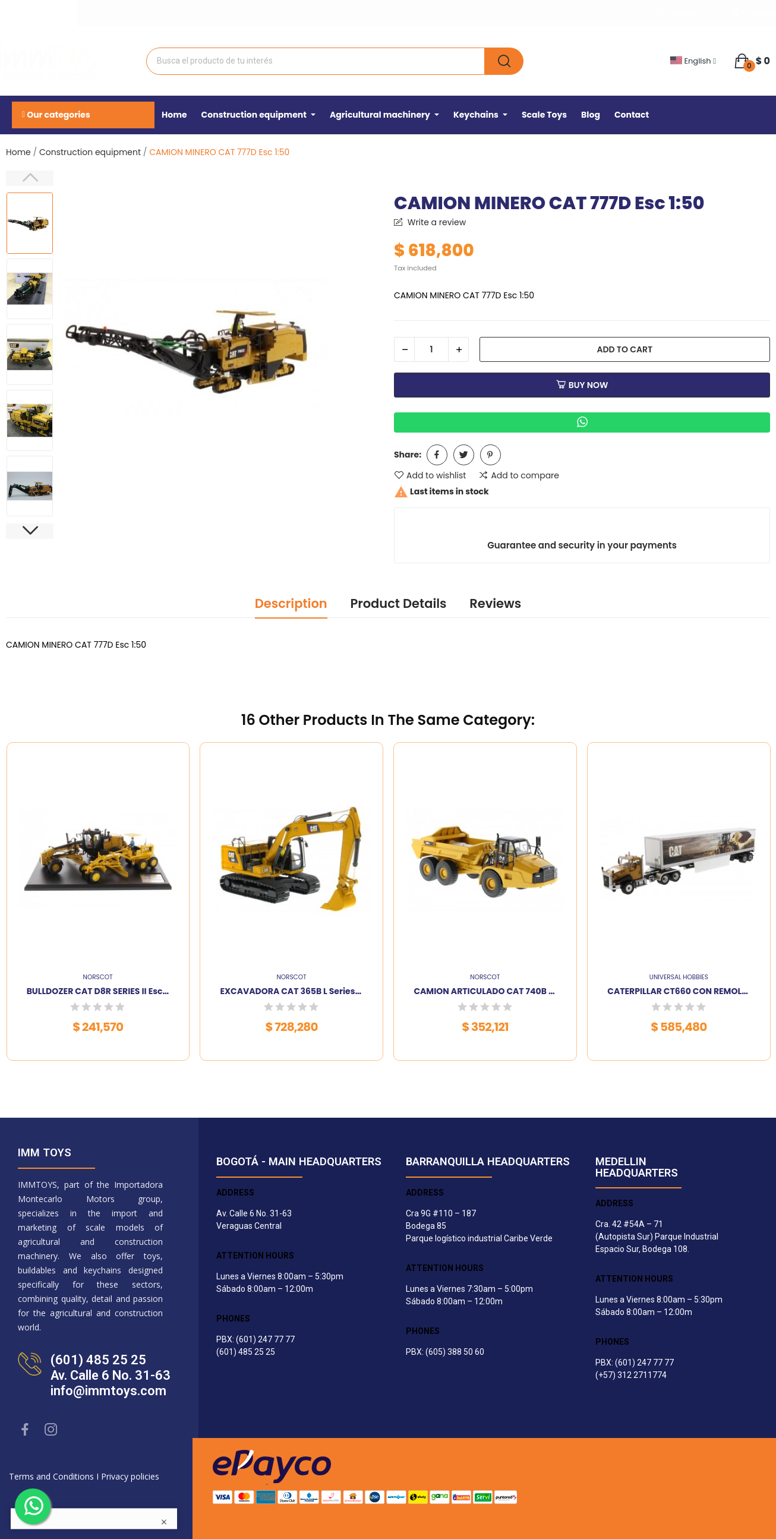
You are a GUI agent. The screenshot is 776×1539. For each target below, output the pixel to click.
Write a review (435, 222)
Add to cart (624, 349)
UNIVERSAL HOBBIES (678, 978)
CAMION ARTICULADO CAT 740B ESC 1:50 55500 (485, 991)
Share (437, 454)
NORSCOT (98, 978)
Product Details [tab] (398, 603)
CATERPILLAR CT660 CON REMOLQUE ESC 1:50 (678, 991)
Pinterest (490, 454)
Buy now (582, 385)
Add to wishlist (430, 475)
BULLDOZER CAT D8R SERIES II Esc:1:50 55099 (98, 991)
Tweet (463, 454)
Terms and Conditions (51, 1476)
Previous (29, 178)
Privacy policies (130, 1476)
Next (29, 531)
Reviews (495, 603)
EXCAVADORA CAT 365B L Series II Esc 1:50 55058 (291, 991)
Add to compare (518, 475)
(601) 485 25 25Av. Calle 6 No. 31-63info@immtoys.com (111, 1375)
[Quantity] (431, 349)
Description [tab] (291, 603)
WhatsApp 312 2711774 (110, 11)
